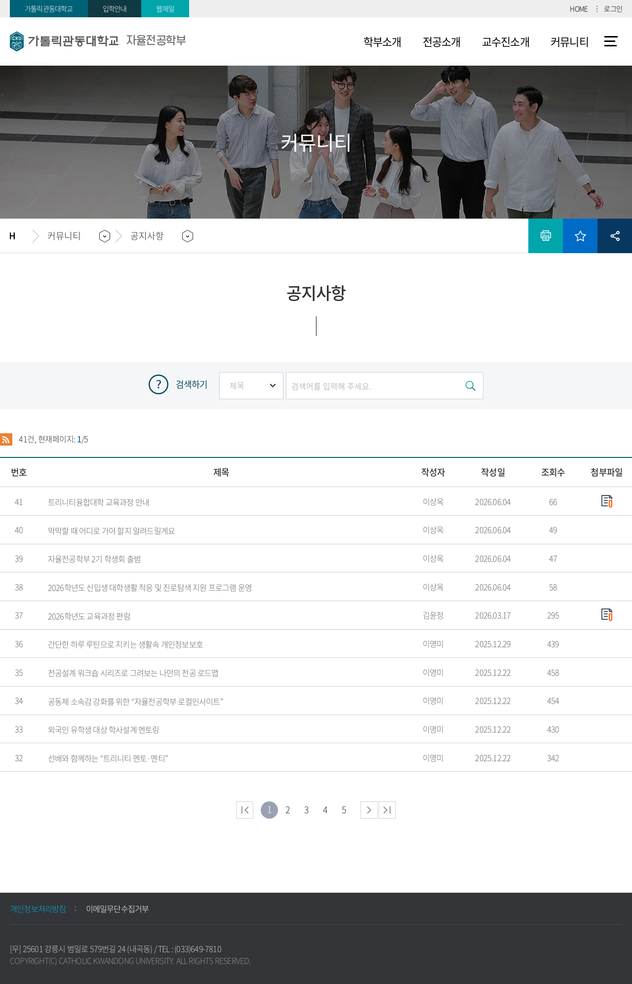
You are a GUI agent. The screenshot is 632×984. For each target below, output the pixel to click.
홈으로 (21, 236)
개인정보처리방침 (38, 908)
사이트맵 (611, 41)
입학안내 (115, 8)
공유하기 (614, 236)
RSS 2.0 (6, 439)
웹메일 (165, 8)
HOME (579, 8)
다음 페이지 (369, 810)
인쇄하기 (545, 236)
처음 (244, 810)
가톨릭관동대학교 (49, 8)
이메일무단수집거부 (117, 908)
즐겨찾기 (580, 236)
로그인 (613, 8)
